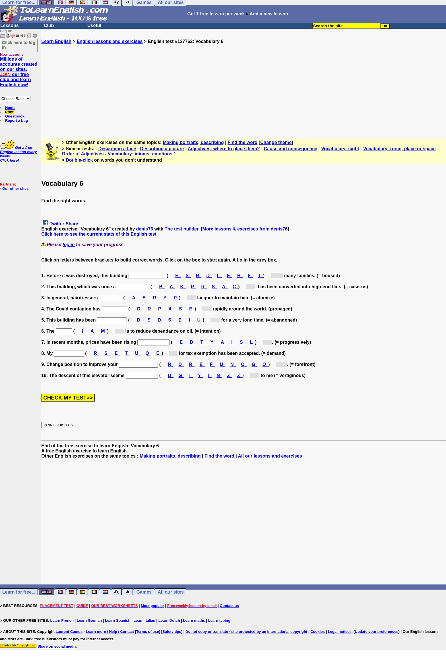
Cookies (317, 631)
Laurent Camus (69, 631)
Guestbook (14, 116)
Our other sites (15, 188)
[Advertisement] (243, 84)
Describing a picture (162, 148)
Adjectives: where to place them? (224, 148)
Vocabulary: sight (340, 148)
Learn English (56, 41)
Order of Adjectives (83, 153)
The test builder (181, 229)
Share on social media (57, 646)
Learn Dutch (169, 620)
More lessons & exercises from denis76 (245, 229)
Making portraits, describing (193, 142)
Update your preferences (376, 631)
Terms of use (147, 631)
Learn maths (194, 620)
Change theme (276, 142)
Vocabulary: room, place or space (399, 148)
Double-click (79, 160)
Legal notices (340, 631)
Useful (94, 25)
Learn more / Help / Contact (110, 631)
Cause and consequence (290, 148)
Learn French (62, 620)
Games (144, 592)
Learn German (89, 620)
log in (69, 244)
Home (10, 108)
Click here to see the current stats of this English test (98, 234)
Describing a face (117, 148)
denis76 (144, 229)
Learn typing (219, 620)
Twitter (57, 223)
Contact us (229, 606)
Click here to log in (18, 45)
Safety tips (171, 631)
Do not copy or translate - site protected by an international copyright (246, 631)
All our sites (171, 592)
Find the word (242, 142)
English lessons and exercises (110, 41)
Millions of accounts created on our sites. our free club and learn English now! (19, 72)
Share (72, 223)
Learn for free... (18, 592)
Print (9, 112)
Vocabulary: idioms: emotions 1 (142, 153)
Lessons (9, 25)
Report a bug (16, 120)
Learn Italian (144, 620)
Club (49, 25)
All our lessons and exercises (270, 456)
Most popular (152, 606)
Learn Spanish (118, 620)
